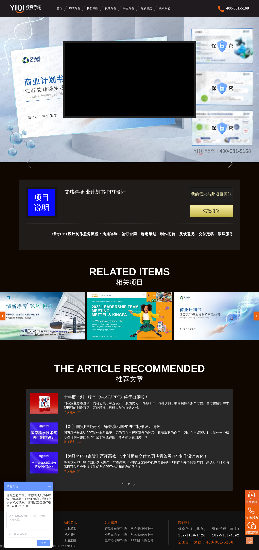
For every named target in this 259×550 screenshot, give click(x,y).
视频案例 (110, 8)
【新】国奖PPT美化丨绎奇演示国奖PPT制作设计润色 (112, 426)
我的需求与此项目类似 (211, 194)
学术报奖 (70, 534)
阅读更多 (69, 412)
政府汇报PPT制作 (116, 540)
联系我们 (164, 8)
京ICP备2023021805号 (63, 546)
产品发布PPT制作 (117, 528)
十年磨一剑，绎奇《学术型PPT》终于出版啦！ (106, 397)
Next (135, 484)
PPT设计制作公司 (142, 540)
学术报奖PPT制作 (142, 528)
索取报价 (211, 211)
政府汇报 (70, 540)
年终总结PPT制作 (142, 534)
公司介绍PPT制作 (116, 534)
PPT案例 (74, 8)
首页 (59, 8)
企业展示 (70, 528)
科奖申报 (92, 8)
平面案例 (128, 8)
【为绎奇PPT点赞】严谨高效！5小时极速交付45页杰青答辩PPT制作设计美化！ (136, 456)
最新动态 (146, 8)
